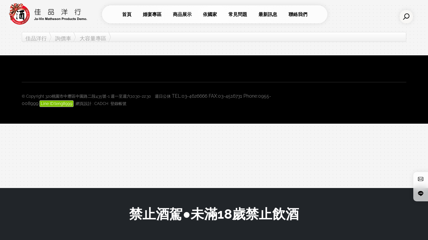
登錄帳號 (118, 103)
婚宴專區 (152, 14)
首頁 (126, 14)
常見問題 (237, 14)
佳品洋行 (36, 38)
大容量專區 (93, 38)
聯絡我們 (298, 14)
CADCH (101, 103)
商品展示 (182, 14)
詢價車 (63, 38)
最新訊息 (267, 14)
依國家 (210, 14)
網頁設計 (84, 103)
